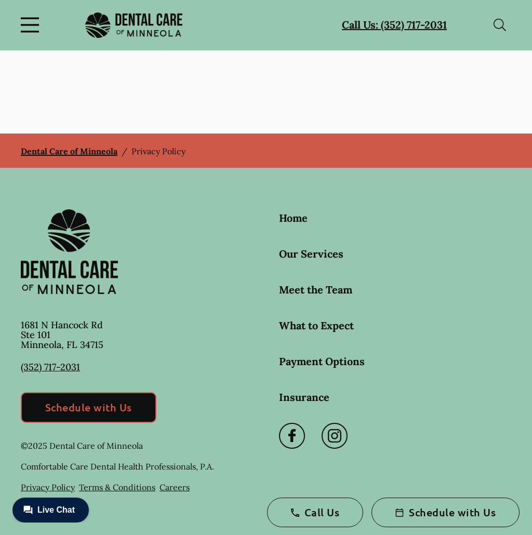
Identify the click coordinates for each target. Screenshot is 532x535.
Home (293, 217)
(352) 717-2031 (50, 367)
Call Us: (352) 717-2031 (394, 24)
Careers (174, 487)
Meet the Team (315, 289)
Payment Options (322, 361)
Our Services (311, 253)
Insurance (304, 397)
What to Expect (316, 325)
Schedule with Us (88, 407)
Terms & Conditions (117, 487)
